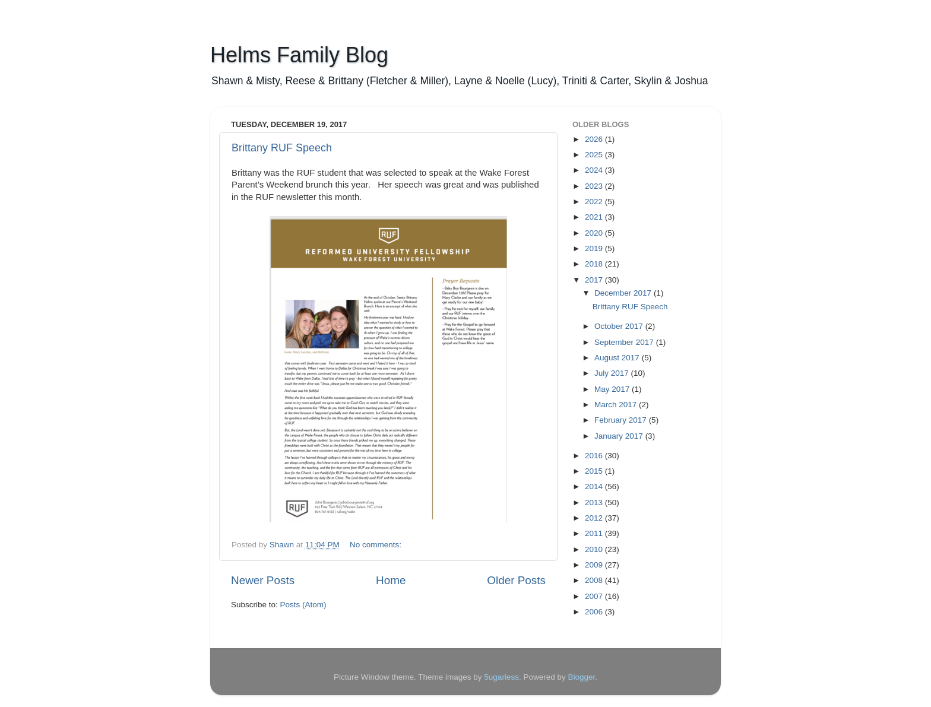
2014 (595, 486)
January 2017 (619, 436)
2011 (595, 533)
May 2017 (613, 389)
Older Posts (516, 580)
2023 (595, 186)
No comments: (377, 544)
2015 (595, 471)
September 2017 (625, 342)
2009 (595, 564)
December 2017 (624, 292)
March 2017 (616, 404)
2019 (595, 248)
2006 (595, 611)
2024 (595, 170)
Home (391, 580)
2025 (595, 154)
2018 (595, 263)
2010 (595, 549)
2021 (595, 217)
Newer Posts (262, 580)
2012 (595, 517)
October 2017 (619, 326)
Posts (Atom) (303, 604)
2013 (595, 502)
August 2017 (618, 357)
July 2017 (612, 373)
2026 (595, 139)
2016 (595, 455)
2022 (595, 201)
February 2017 (621, 420)
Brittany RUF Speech (282, 148)
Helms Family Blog (299, 55)
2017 (595, 279)
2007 (595, 596)
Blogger (581, 677)
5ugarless (501, 677)
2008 (595, 580)
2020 (595, 233)
